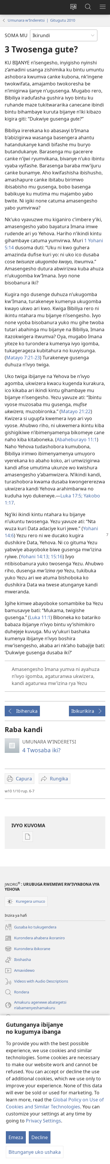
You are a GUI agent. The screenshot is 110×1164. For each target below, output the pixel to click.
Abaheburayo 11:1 (77, 439)
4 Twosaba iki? (41, 750)
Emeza (16, 1137)
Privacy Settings (43, 1120)
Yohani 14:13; (35, 556)
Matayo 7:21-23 (23, 357)
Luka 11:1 (40, 617)
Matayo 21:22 (76, 411)
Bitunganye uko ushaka (35, 1152)
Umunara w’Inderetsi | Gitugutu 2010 (41, 20)
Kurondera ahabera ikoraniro (35, 938)
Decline (39, 1137)
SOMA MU (16, 35)
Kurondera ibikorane (27, 948)
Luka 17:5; (71, 495)
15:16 (56, 556)
